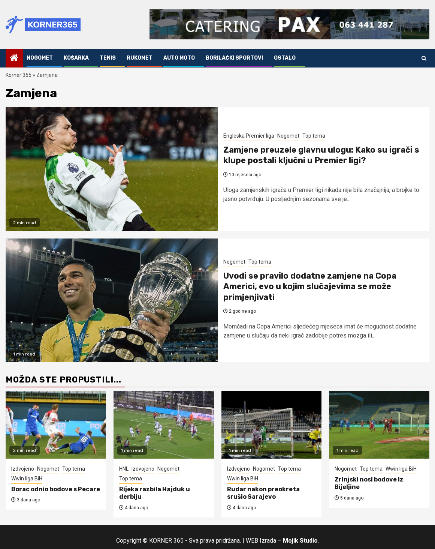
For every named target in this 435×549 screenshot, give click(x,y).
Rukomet (139, 58)
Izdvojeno (22, 469)
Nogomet (40, 58)
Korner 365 (18, 75)
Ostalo (285, 58)
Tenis (108, 58)
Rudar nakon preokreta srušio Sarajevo (263, 493)
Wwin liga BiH (26, 479)
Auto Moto (179, 58)
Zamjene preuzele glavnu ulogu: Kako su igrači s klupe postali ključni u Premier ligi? (321, 155)
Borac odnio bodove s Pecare (55, 489)
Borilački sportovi (234, 58)
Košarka (76, 58)
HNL (124, 469)
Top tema (313, 136)
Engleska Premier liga (248, 136)
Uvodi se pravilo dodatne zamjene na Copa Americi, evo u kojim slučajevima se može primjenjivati (309, 286)
